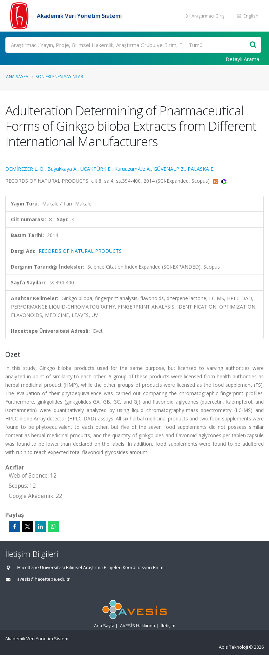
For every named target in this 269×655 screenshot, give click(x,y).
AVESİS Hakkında (137, 626)
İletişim (168, 626)
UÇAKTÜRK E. (96, 169)
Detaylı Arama (242, 58)
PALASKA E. (201, 169)
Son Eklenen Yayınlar (59, 76)
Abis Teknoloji (233, 647)
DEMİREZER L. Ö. (25, 169)
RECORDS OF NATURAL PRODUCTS (80, 251)
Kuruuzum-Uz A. (132, 169)
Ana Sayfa (17, 76)
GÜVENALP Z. (169, 169)
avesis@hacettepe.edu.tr (43, 579)
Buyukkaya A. (62, 169)
